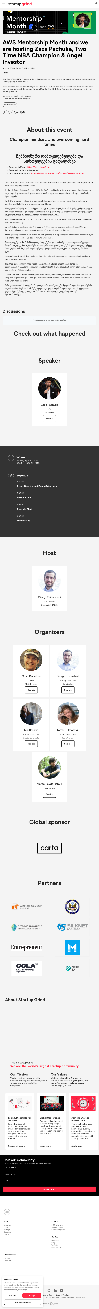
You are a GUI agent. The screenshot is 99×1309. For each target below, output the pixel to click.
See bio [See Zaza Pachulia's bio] (49, 418)
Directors (7, 1234)
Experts (6, 1227)
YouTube (54, 1245)
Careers (7, 1258)
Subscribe (48, 1189)
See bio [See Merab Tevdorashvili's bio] (49, 794)
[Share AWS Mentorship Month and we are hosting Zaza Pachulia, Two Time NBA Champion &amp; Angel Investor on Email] (22, 112)
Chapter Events (57, 1227)
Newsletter (55, 1240)
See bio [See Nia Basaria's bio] (31, 744)
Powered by (49, 1303)
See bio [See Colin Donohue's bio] (31, 690)
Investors (7, 1225)
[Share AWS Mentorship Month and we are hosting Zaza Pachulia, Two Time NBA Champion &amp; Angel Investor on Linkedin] (17, 112)
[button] (96, 3)
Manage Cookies (23, 1302)
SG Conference (57, 1225)
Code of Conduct (62, 1295)
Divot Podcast (56, 1247)
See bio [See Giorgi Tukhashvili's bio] (68, 690)
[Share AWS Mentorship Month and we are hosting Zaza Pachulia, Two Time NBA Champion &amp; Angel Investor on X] (11, 112)
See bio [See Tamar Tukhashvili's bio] (68, 744)
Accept (32, 1295)
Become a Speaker (58, 1230)
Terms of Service (48, 1295)
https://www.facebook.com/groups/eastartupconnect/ (58, 173)
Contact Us (8, 1261)
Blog (53, 1243)
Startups (7, 1230)
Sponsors (7, 1232)
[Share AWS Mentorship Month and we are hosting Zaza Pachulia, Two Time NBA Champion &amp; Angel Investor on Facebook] (5, 112)
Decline (12, 1295)
